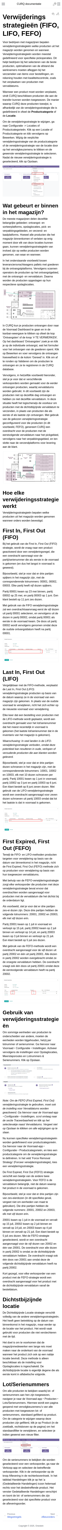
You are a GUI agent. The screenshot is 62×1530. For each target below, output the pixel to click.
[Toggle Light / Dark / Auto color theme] (55, 4)
